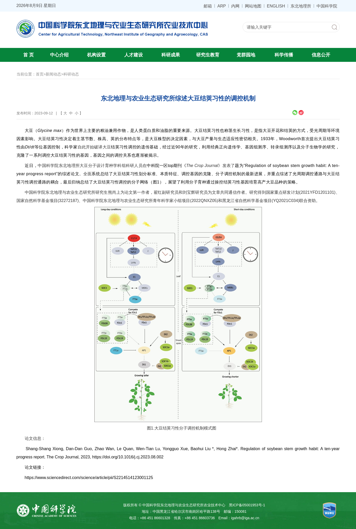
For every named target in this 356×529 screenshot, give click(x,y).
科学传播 (284, 54)
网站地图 (253, 6)
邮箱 (208, 6)
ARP (221, 6)
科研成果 (170, 54)
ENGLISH (276, 6)
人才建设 (133, 54)
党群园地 (246, 54)
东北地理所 (301, 6)
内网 (235, 6)
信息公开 (321, 54)
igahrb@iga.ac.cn (245, 518)
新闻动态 (53, 74)
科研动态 (71, 74)
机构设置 (96, 54)
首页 (40, 74)
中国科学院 (327, 6)
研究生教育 (207, 54)
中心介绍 (59, 54)
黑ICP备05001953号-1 (247, 505)
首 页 (28, 54)
